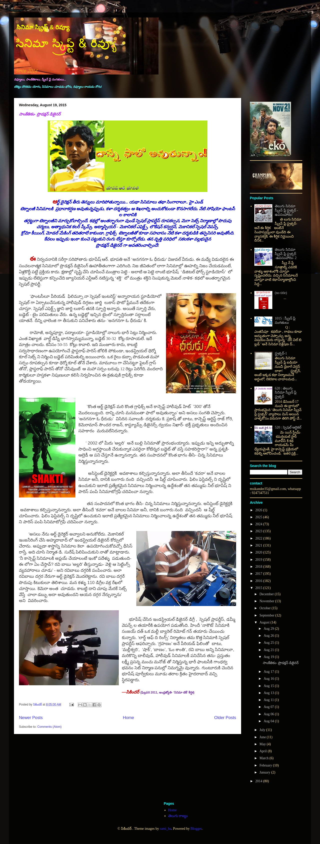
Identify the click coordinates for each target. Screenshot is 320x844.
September (267, 615)
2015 (259, 588)
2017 (259, 574)
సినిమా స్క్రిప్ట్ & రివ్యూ (42, 27)
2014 (259, 781)
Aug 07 (269, 707)
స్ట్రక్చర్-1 (281, 353)
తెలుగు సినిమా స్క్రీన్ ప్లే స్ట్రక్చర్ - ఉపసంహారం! (286, 210)
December (267, 594)
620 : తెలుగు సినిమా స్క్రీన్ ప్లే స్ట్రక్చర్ (286, 392)
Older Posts (225, 717)
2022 (259, 538)
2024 (259, 524)
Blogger (195, 828)
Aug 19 (269, 657)
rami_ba (165, 828)
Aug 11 (269, 700)
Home (128, 717)
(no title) (281, 293)
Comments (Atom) (49, 726)
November (267, 601)
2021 (259, 545)
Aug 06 (269, 714)
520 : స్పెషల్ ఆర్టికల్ (288, 427)
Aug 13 (269, 693)
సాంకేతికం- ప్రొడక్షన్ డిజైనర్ (39, 114)
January (265, 772)
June (263, 737)
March (264, 758)
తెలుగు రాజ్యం (178, 816)
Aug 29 (269, 628)
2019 (259, 560)
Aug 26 (269, 636)
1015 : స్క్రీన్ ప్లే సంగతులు (285, 320)
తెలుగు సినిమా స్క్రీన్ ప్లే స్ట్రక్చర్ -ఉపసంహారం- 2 (286, 254)
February (266, 765)
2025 (259, 517)
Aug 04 (269, 721)
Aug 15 (269, 686)
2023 (259, 531)
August (264, 622)
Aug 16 (269, 678)
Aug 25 (269, 642)
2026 (259, 510)
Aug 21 (269, 650)
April (263, 751)
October (265, 608)
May (263, 744)
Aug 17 (269, 672)
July (262, 730)
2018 (259, 566)
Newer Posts (31, 717)
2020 (259, 552)
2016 (259, 581)
